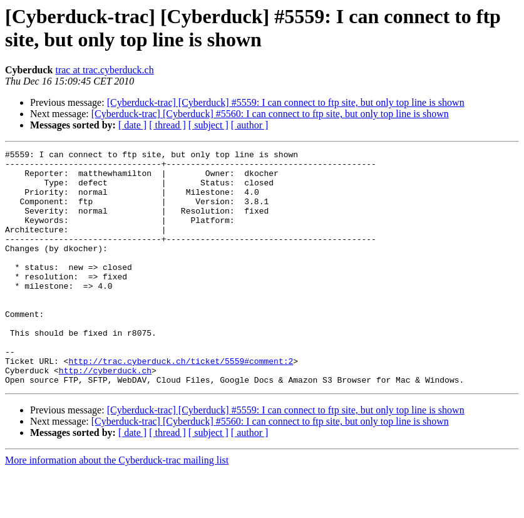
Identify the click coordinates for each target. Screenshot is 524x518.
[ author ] (250, 125)
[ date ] (132, 125)
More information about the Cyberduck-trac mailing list (117, 507)
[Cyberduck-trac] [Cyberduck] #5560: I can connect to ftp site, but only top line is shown (270, 113)
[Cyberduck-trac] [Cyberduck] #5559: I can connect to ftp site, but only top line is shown (286, 102)
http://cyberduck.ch (105, 415)
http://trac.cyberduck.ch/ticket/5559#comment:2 (180, 404)
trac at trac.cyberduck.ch (104, 70)
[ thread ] (167, 125)
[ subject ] (208, 125)
